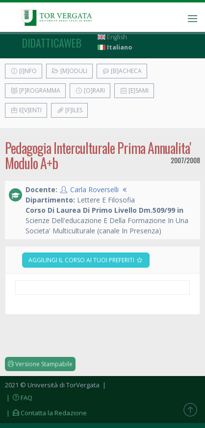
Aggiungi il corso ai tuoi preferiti (85, 260)
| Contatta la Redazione (46, 412)
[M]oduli (69, 71)
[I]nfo (23, 71)
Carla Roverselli (94, 189)
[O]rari (90, 90)
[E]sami (134, 90)
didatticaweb (51, 42)
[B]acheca (122, 71)
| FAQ (18, 397)
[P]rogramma (35, 90)
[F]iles (69, 110)
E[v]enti (26, 110)
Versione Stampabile (40, 364)
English (112, 37)
